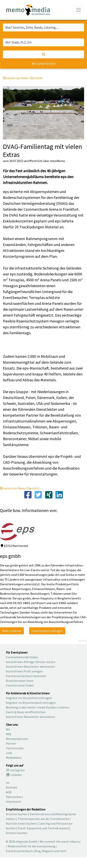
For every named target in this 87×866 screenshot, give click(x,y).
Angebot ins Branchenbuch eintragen (31, 703)
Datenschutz (14, 797)
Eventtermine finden (20, 685)
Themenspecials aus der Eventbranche (43, 819)
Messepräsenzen (17, 739)
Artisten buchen (16, 814)
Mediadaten (14, 757)
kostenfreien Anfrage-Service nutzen (30, 662)
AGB (9, 792)
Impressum (13, 801)
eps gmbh (10, 556)
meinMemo (57, 161)
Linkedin (14, 775)
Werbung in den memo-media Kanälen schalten (37, 707)
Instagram (15, 770)
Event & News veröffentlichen (26, 712)
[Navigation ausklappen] (78, 10)
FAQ (8, 734)
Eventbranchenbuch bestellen (26, 676)
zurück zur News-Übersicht (19, 488)
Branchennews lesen (19, 681)
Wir (8, 729)
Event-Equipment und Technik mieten (43, 828)
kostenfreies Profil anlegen (24, 671)
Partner (11, 743)
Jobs (9, 753)
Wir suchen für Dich (44, 64)
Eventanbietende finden (22, 657)
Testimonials (15, 748)
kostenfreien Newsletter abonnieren (30, 666)
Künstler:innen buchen (21, 823)
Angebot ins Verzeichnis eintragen (29, 698)
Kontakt (11, 787)
